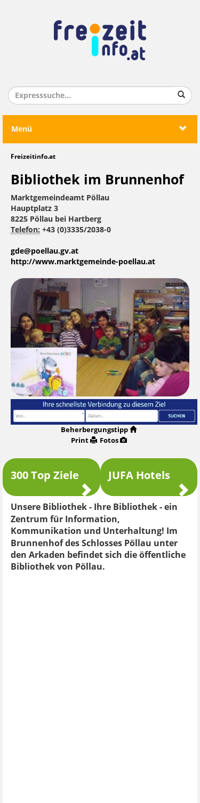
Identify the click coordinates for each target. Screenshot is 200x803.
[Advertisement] (100, 684)
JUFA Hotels (149, 480)
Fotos (113, 440)
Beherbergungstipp (99, 430)
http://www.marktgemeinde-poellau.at (83, 261)
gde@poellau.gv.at (44, 251)
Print (84, 440)
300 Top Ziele (51, 480)
